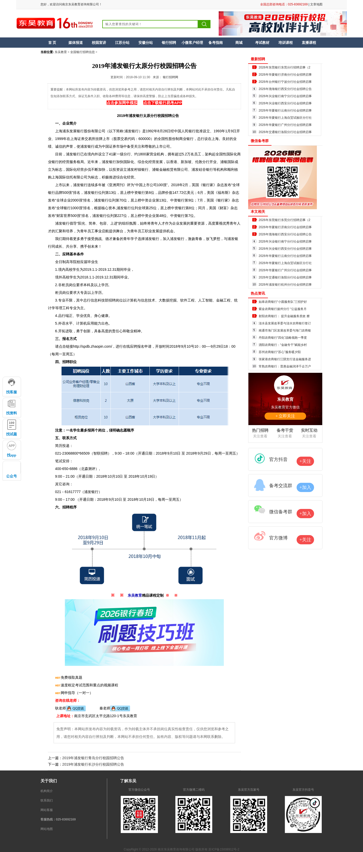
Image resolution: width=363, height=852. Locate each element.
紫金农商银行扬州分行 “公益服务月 (283, 309)
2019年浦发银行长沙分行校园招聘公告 (93, 764)
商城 (239, 43)
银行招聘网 (170, 77)
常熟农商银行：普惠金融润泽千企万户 (285, 366)
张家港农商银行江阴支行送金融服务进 (285, 359)
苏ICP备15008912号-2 (223, 849)
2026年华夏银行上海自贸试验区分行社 (285, 117)
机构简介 (47, 791)
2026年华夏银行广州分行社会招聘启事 (285, 125)
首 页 (52, 43)
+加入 (305, 487)
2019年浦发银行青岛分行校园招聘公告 (93, 758)
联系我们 (47, 800)
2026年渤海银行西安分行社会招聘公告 (285, 89)
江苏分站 (122, 43)
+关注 (305, 461)
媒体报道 (75, 43)
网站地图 (47, 829)
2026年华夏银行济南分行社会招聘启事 (285, 74)
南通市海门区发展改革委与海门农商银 (285, 330)
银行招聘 (169, 43)
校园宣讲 (99, 43)
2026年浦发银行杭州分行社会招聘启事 (285, 284)
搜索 (204, 24)
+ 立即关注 (285, 416)
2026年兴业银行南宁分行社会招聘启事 (285, 96)
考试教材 (262, 43)
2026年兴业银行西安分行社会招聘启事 (285, 103)
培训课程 (285, 43)
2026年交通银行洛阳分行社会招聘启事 (285, 132)
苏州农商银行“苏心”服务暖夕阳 (280, 352)
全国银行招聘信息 (82, 52)
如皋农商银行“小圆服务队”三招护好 (283, 302)
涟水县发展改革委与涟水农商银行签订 (285, 323)
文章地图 (316, 4)
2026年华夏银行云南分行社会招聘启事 (285, 110)
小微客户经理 (192, 43)
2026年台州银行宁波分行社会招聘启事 (285, 82)
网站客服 (47, 810)
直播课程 (309, 43)
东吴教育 (61, 52)
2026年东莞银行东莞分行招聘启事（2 (284, 67)
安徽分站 (145, 43)
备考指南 (215, 43)
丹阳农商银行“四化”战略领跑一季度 (283, 337)
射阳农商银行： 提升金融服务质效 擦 (284, 316)
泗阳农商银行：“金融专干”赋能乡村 (283, 345)
